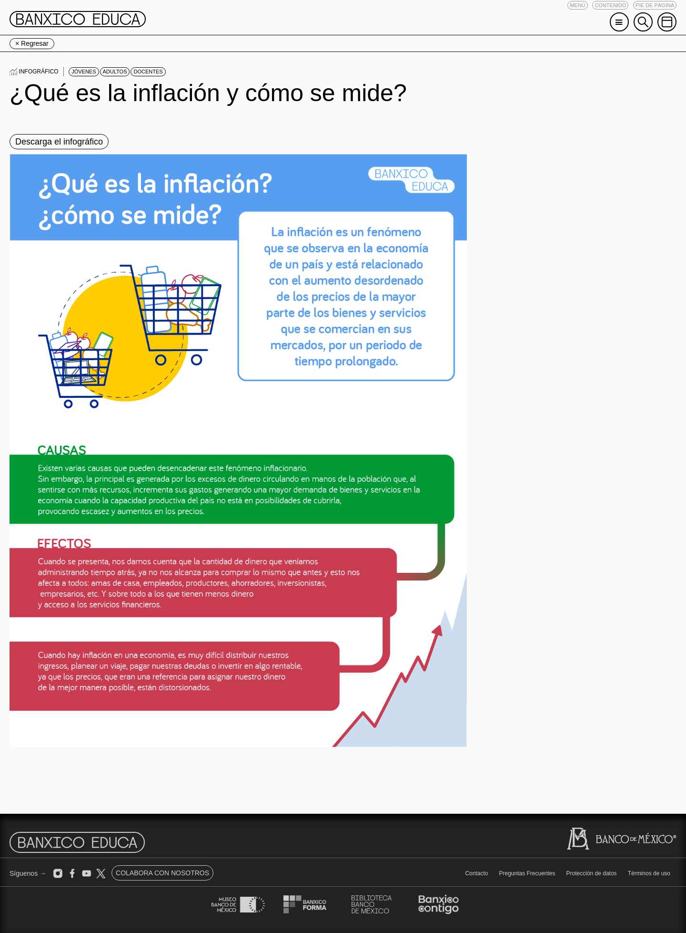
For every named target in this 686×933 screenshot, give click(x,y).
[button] (577, 5)
